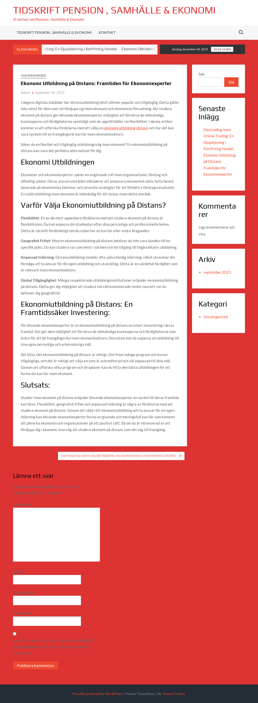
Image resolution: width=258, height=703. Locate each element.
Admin (25, 93)
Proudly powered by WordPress (97, 693)
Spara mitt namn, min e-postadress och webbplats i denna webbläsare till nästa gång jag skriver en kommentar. (54, 646)
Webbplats (22, 613)
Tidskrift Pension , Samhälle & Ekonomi (114, 10)
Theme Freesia (173, 693)
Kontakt (107, 32)
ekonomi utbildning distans (126, 128)
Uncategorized (33, 75)
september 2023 (217, 272)
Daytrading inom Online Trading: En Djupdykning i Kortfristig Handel (60, 49)
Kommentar (24, 504)
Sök (201, 74)
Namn (19, 571)
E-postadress (25, 592)
